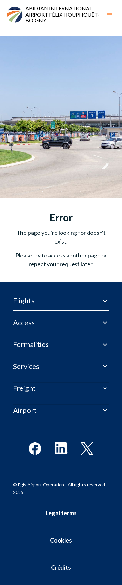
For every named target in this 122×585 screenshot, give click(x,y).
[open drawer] (109, 14)
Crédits (61, 567)
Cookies (61, 540)
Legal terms (61, 513)
